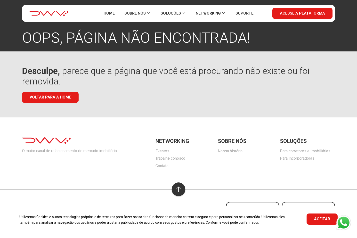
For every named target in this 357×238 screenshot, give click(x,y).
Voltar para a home (50, 97)
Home (109, 13)
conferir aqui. (249, 222)
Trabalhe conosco (170, 158)
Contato (162, 166)
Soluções (173, 13)
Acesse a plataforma (302, 13)
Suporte (244, 13)
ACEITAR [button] (322, 219)
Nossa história (230, 151)
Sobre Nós (137, 13)
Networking (211, 13)
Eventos (162, 151)
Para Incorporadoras (297, 158)
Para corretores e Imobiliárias (305, 151)
